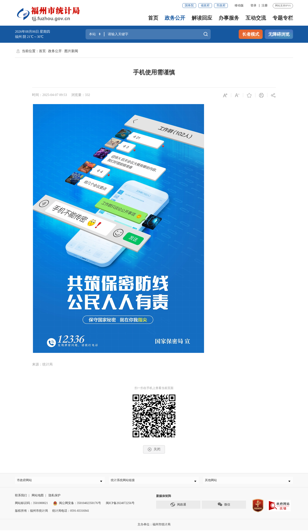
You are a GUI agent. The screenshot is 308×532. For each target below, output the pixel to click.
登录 (253, 5)
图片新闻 (71, 51)
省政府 (205, 5)
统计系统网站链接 (125, 481)
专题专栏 (282, 18)
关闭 (154, 449)
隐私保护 (55, 497)
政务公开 (175, 18)
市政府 (220, 5)
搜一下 (205, 34)
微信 (223, 506)
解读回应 (202, 18)
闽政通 (178, 506)
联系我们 (21, 497)
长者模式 (250, 34)
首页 (153, 18)
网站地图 (38, 497)
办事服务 (229, 18)
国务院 (189, 5)
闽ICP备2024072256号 (120, 505)
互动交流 (256, 18)
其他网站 (213, 481)
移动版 (239, 5)
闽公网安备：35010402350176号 (80, 505)
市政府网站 (26, 481)
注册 (265, 5)
